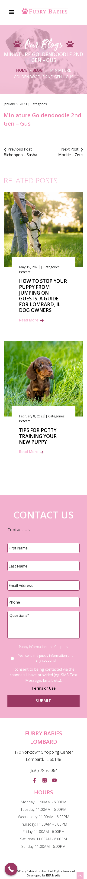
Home (21, 70)
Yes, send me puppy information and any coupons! (45, 658)
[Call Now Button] (11, 869)
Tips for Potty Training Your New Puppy (38, 436)
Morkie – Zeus (70, 154)
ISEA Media (53, 875)
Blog (38, 70)
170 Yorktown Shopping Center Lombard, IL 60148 (43, 755)
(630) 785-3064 (43, 770)
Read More (29, 320)
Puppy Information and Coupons (43, 647)
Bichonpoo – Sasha (20, 154)
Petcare (25, 272)
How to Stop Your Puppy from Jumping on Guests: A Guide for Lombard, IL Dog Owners (43, 295)
